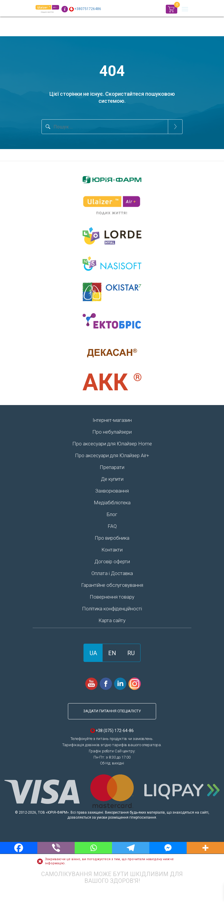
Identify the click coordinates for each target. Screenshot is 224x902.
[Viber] (56, 848)
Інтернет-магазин (112, 420)
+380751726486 (87, 9)
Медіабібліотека (112, 502)
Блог (112, 514)
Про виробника (112, 538)
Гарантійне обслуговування (112, 585)
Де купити (112, 479)
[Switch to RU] (131, 652)
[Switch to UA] (93, 652)
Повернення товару (112, 597)
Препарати (112, 467)
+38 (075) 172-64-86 (115, 730)
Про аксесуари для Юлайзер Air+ (112, 455)
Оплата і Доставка (112, 573)
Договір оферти (112, 561)
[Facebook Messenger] (168, 848)
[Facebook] (18, 848)
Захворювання (112, 491)
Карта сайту (112, 620)
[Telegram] (130, 848)
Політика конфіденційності (112, 609)
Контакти (112, 550)
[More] (205, 848)
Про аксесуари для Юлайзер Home (112, 444)
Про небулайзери (112, 432)
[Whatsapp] (93, 848)
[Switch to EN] (112, 652)
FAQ (112, 526)
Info (64, 9)
